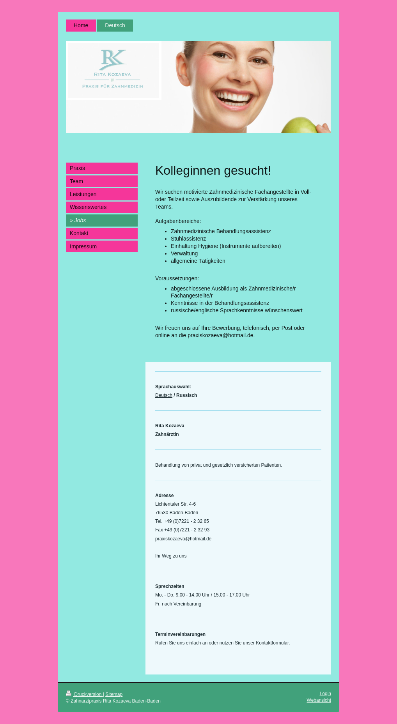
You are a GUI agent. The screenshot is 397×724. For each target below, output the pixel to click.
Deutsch (163, 395)
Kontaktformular (272, 643)
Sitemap (113, 694)
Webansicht (319, 700)
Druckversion (84, 694)
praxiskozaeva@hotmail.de (183, 539)
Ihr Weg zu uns (170, 556)
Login (325, 693)
